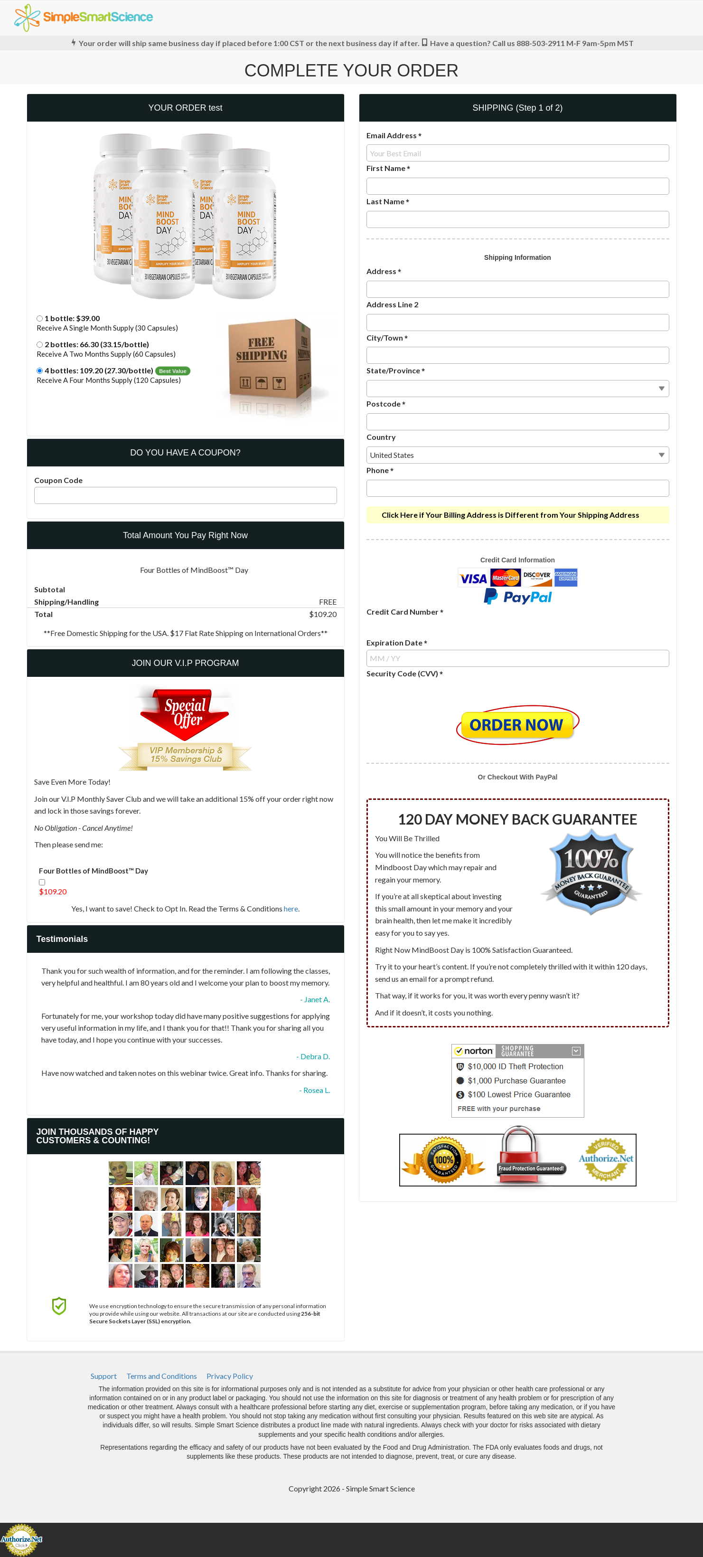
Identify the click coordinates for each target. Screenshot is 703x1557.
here (291, 908)
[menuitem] (104, 1376)
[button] (185, 324)
